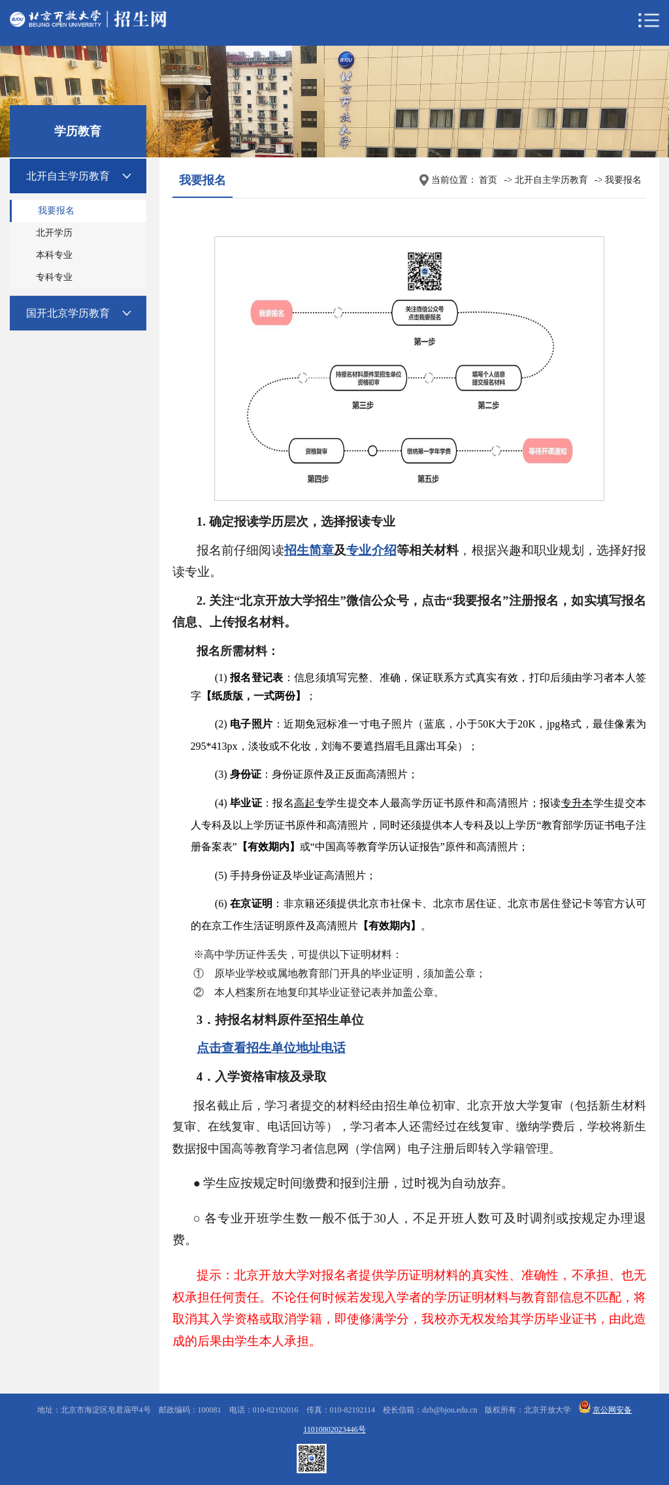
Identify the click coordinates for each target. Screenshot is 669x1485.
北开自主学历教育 (68, 176)
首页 (488, 180)
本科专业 (54, 255)
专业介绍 (371, 550)
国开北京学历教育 (68, 313)
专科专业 (54, 277)
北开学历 (54, 233)
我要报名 (56, 211)
